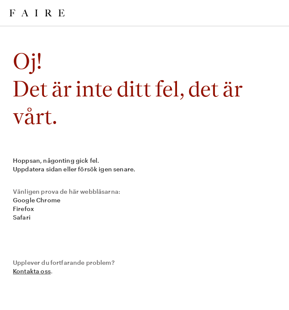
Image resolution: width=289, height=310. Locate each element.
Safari (22, 217)
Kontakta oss (32, 271)
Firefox (23, 208)
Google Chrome (36, 200)
